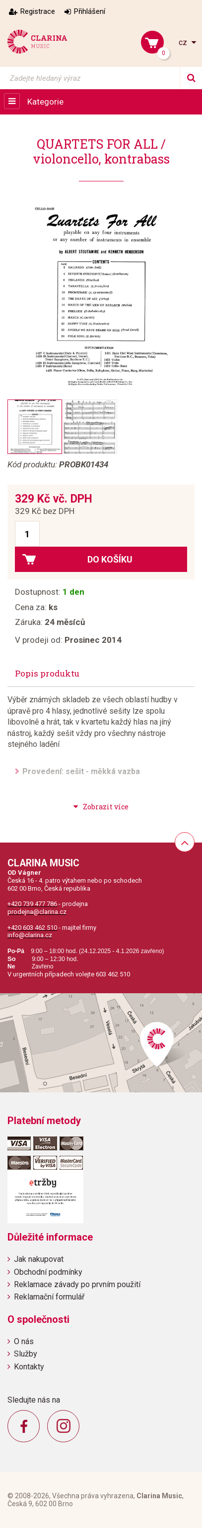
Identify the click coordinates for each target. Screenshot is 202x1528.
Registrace (37, 11)
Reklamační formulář (49, 1297)
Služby (25, 1353)
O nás (24, 1341)
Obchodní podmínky (48, 1272)
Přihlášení (89, 11)
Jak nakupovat (39, 1259)
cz (184, 42)
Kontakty (29, 1366)
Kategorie (45, 102)
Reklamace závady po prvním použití (77, 1284)
